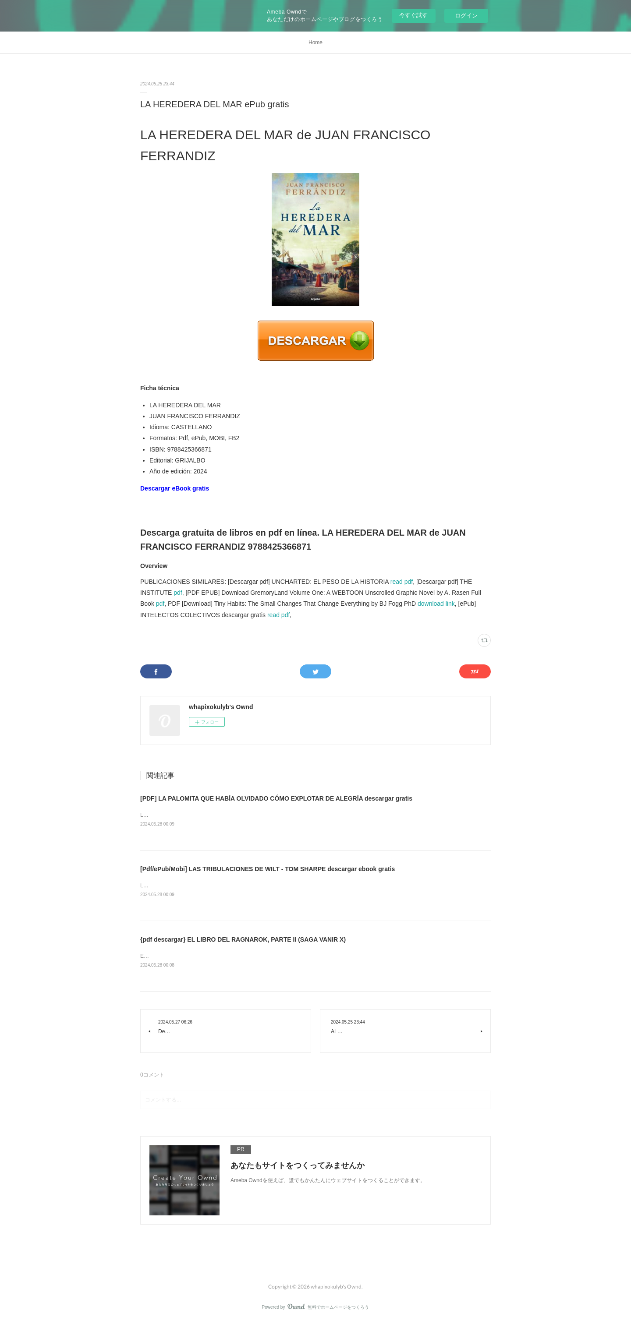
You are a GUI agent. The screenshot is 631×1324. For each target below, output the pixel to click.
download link (436, 603)
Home (315, 42)
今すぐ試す (413, 15)
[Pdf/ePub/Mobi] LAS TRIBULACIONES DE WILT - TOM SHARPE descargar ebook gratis (267, 869)
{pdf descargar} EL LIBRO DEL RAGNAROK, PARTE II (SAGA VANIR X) (243, 940)
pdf (178, 592)
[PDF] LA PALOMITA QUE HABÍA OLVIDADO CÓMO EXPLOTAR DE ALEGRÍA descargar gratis (276, 798)
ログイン (466, 15)
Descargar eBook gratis (174, 488)
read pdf (401, 581)
